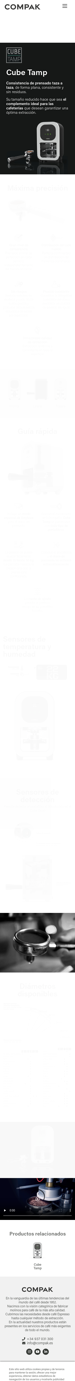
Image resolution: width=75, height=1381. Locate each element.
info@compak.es (40, 1342)
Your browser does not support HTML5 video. (37, 1199)
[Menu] (64, 6)
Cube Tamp (38, 1271)
